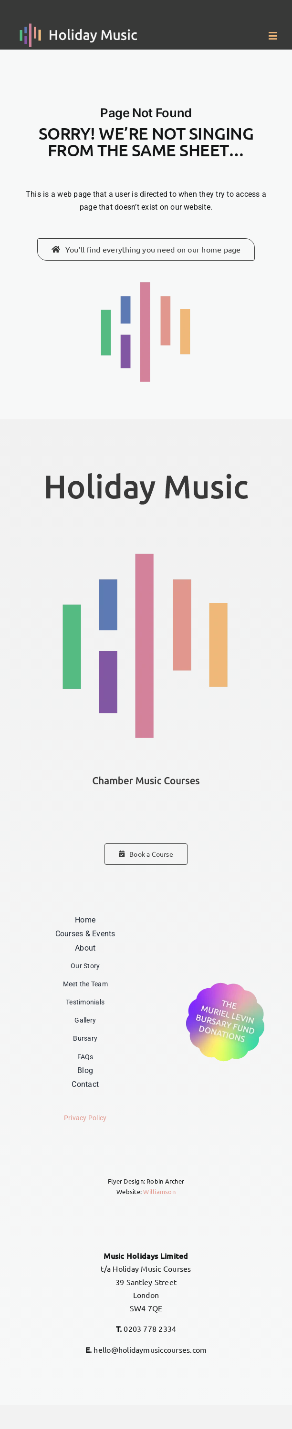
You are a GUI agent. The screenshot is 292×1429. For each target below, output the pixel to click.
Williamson (159, 1191)
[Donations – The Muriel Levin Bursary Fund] (225, 982)
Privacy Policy (85, 1118)
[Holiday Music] (78, 26)
